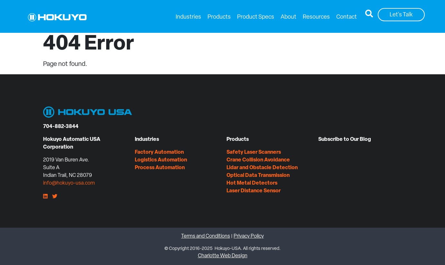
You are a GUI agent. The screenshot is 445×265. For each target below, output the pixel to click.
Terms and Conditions (205, 236)
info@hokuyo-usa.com (69, 183)
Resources (316, 17)
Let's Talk (401, 15)
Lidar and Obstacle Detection (262, 167)
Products (219, 17)
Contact (346, 17)
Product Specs (255, 17)
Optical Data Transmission (258, 175)
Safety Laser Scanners (254, 152)
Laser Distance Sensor (254, 191)
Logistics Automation (161, 160)
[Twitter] (54, 196)
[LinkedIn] (45, 196)
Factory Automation (159, 152)
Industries (188, 17)
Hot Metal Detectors (252, 183)
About (288, 17)
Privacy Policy (249, 236)
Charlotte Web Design (222, 256)
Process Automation (160, 167)
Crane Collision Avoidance (258, 160)
